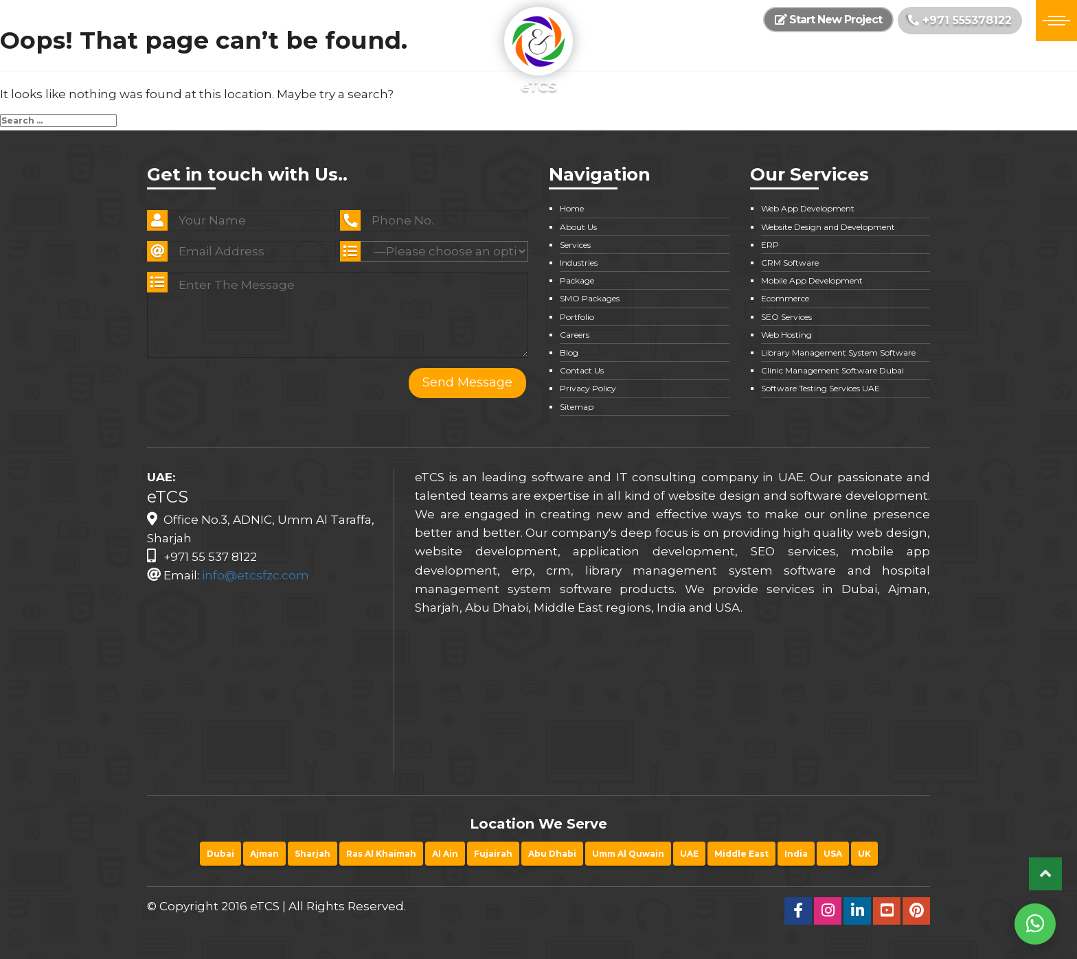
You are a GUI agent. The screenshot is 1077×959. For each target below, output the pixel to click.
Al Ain (445, 853)
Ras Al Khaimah (381, 853)
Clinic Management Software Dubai (832, 370)
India (796, 853)
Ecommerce (785, 298)
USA (833, 853)
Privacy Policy (588, 388)
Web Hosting (786, 335)
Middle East (741, 853)
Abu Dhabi (552, 853)
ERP (770, 245)
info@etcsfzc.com (255, 575)
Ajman (264, 853)
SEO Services (786, 317)
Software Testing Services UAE (820, 388)
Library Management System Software (838, 352)
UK (864, 853)
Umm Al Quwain (628, 853)
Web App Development (807, 208)
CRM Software (790, 262)
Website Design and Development (828, 227)
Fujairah (493, 853)
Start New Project (828, 19)
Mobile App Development (812, 280)
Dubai (220, 853)
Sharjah (312, 853)
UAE (689, 853)
